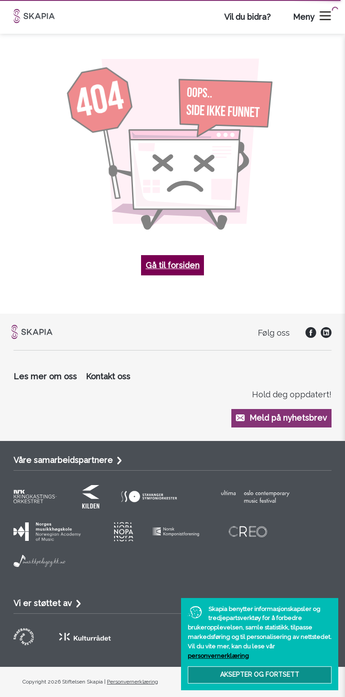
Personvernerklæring (132, 682)
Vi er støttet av (42, 603)
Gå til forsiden (172, 265)
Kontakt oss (108, 376)
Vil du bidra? (247, 17)
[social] (308, 335)
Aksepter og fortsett (259, 674)
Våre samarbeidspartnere (63, 460)
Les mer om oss (45, 376)
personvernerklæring (218, 655)
